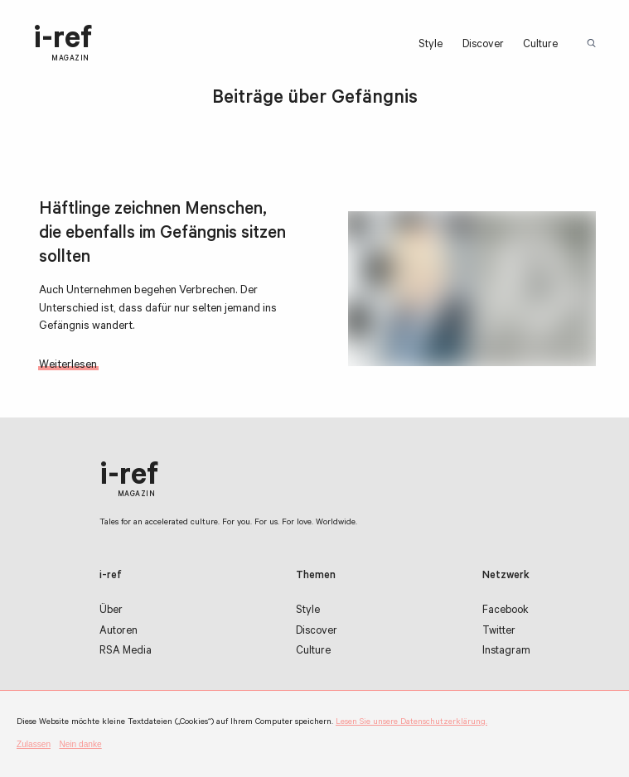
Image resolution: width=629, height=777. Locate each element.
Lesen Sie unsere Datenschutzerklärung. (411, 722)
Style (431, 45)
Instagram (506, 652)
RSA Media (125, 652)
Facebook (505, 611)
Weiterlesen (68, 366)
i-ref (62, 44)
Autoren (118, 632)
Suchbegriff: (593, 44)
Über (111, 611)
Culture (540, 45)
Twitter (498, 632)
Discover (483, 45)
